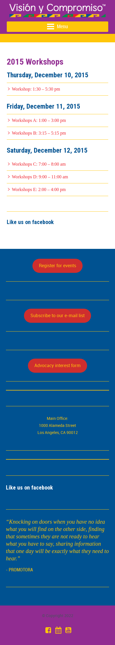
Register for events (57, 265)
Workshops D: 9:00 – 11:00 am (40, 176)
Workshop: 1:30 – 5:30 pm (36, 89)
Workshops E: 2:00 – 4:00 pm (39, 189)
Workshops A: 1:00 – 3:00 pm (39, 120)
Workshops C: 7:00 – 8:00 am (39, 164)
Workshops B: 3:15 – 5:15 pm (39, 133)
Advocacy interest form (57, 365)
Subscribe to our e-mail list (57, 315)
